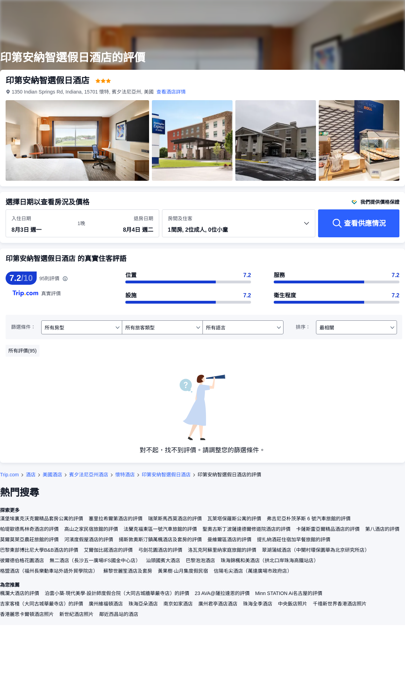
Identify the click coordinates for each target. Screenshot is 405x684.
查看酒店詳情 (171, 92)
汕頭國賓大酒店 (163, 560)
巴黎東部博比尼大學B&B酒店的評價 (39, 550)
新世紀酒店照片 (76, 614)
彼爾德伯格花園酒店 (22, 560)
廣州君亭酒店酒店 (217, 604)
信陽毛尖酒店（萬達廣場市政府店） (253, 571)
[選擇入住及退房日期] (40, 223)
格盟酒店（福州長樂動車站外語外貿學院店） (49, 571)
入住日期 (21, 218)
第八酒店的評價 (382, 529)
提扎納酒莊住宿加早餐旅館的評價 (293, 539)
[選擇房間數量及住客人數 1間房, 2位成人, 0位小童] (239, 226)
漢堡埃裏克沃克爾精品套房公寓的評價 (41, 518)
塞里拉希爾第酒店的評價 (115, 518)
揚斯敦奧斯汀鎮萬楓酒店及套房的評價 (160, 539)
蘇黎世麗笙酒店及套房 (127, 571)
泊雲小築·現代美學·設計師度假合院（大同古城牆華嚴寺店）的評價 (117, 593)
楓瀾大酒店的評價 (19, 593)
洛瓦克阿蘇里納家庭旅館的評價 (222, 550)
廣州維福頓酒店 (106, 604)
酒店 (31, 474)
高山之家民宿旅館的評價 (91, 529)
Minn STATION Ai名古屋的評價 (288, 593)
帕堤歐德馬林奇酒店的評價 (29, 529)
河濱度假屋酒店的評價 (88, 539)
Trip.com (9, 474)
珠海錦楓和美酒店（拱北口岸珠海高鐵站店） (269, 560)
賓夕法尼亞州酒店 (88, 474)
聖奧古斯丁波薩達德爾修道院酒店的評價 (246, 529)
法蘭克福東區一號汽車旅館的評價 (160, 529)
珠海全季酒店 (257, 604)
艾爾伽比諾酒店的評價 (108, 550)
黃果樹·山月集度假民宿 (183, 571)
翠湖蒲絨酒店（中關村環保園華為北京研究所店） (315, 550)
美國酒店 (52, 474)
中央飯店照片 (292, 604)
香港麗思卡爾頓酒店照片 (27, 614)
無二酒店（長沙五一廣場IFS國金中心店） (95, 560)
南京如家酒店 (178, 604)
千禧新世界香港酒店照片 (340, 604)
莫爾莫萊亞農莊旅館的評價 (29, 539)
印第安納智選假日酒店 (166, 474)
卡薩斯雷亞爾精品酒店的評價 (328, 529)
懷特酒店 (125, 474)
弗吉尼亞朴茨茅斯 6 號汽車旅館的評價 (309, 518)
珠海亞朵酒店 (143, 604)
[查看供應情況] (358, 223)
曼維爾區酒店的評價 (229, 539)
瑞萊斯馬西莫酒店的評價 (175, 518)
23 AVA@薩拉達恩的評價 (222, 593)
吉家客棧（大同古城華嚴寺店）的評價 (41, 604)
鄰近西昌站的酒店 (118, 614)
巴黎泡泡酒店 (200, 560)
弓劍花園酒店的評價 (160, 550)
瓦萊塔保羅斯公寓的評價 (234, 518)
